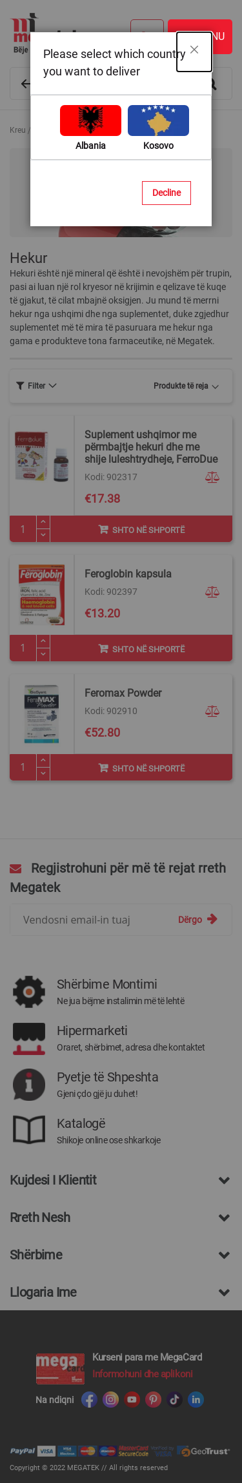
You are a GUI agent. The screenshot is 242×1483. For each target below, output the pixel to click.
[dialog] (121, 741)
